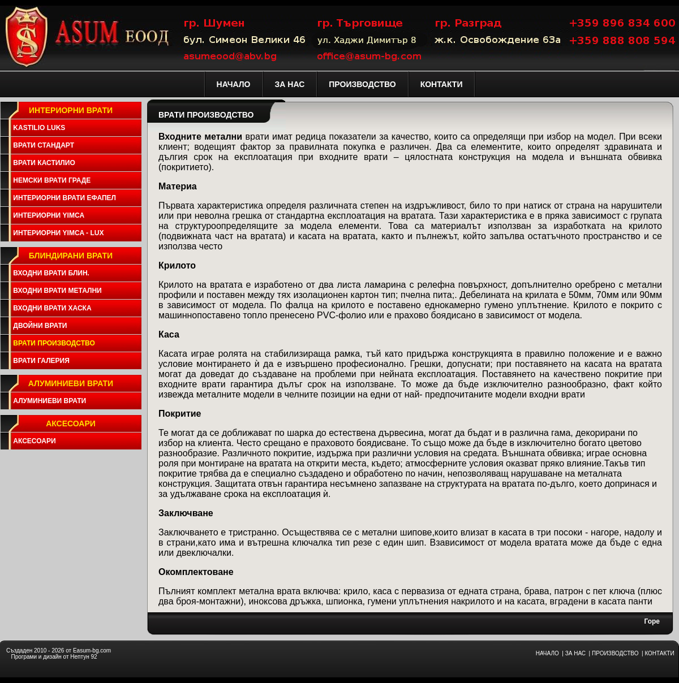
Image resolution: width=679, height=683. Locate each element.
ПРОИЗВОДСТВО (615, 653)
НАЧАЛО (547, 653)
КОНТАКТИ (659, 653)
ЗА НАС (575, 653)
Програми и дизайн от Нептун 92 (54, 657)
